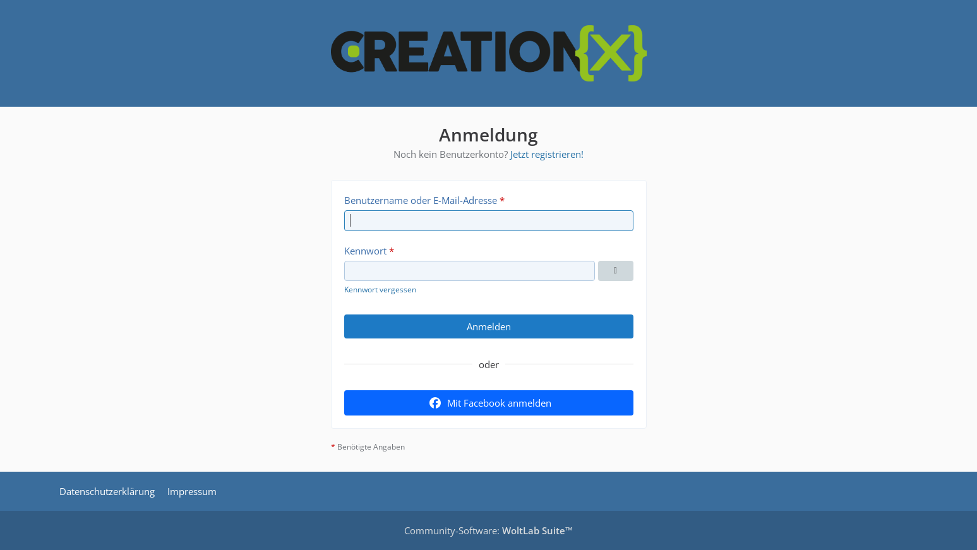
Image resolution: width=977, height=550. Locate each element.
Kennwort (365, 250)
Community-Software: (488, 530)
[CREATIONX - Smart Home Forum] (488, 53)
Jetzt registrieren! (547, 154)
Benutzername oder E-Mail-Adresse (420, 200)
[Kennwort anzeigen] (615, 271)
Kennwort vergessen (380, 289)
